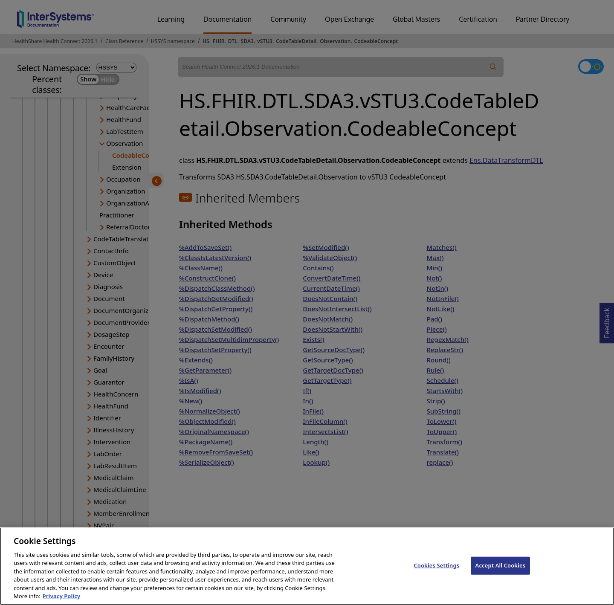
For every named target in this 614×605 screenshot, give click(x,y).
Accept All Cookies (500, 578)
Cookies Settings (436, 578)
